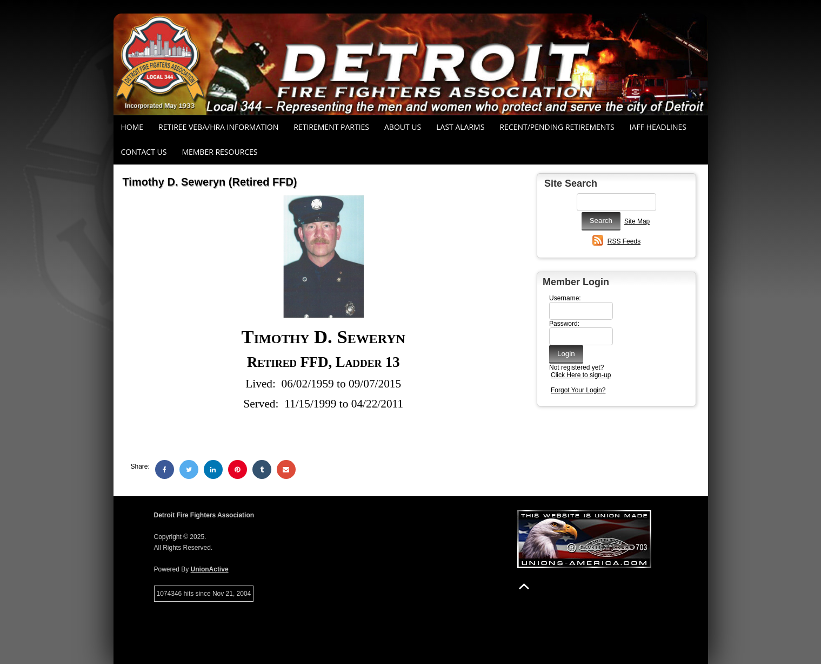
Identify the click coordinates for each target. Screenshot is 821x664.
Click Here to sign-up (581, 375)
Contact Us (144, 152)
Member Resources (219, 152)
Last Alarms (460, 127)
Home (132, 127)
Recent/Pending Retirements (556, 127)
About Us (402, 127)
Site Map (637, 221)
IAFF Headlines (658, 127)
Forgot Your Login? (578, 390)
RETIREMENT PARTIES (331, 127)
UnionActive (210, 569)
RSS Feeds (624, 241)
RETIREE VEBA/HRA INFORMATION (218, 127)
